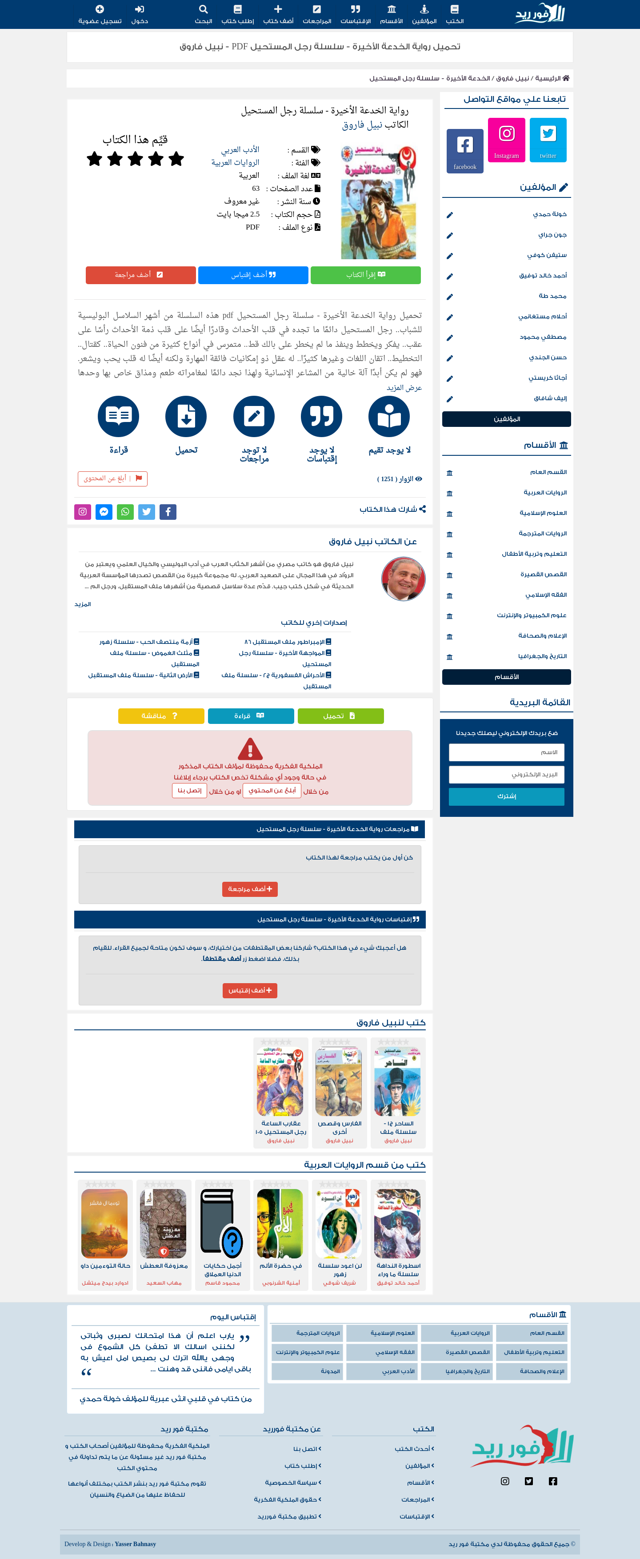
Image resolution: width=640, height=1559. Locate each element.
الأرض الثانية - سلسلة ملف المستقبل (143, 675)
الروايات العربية (235, 163)
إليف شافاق (507, 399)
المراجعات (317, 15)
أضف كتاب (278, 15)
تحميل (341, 716)
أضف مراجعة (141, 275)
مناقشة (161, 716)
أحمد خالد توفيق (507, 276)
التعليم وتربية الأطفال (507, 555)
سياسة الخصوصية (293, 1483)
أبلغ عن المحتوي (272, 790)
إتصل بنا (189, 790)
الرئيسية (552, 78)
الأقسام (391, 15)
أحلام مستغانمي (507, 317)
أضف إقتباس (253, 275)
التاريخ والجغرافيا (507, 657)
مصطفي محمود (507, 338)
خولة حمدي (507, 215)
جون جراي (507, 235)
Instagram (506, 156)
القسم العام (507, 473)
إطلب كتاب (237, 15)
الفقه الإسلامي (507, 596)
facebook (465, 167)
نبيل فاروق (512, 78)
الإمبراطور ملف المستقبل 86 (287, 642)
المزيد (82, 604)
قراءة (251, 716)
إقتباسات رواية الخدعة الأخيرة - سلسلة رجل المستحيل (338, 919)
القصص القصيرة (507, 575)
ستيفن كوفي (507, 256)
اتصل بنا (307, 1449)
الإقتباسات (355, 15)
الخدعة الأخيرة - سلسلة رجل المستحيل (429, 78)
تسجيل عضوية (100, 15)
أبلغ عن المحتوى (113, 479)
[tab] (385, 425)
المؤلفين (424, 15)
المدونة (330, 1371)
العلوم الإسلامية (507, 514)
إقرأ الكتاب (365, 275)
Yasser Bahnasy (135, 1544)
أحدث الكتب (414, 1449)
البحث (203, 15)
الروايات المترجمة (507, 534)
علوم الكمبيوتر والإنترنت (507, 616)
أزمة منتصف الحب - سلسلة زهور (149, 642)
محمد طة (507, 297)
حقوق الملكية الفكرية (287, 1499)
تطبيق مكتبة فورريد (289, 1516)
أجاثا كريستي (507, 379)
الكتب (455, 15)
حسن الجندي (507, 358)
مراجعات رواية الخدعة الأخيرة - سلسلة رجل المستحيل (337, 829)
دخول (139, 15)
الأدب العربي (240, 150)
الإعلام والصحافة (507, 637)
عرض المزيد (404, 388)
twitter (548, 156)
